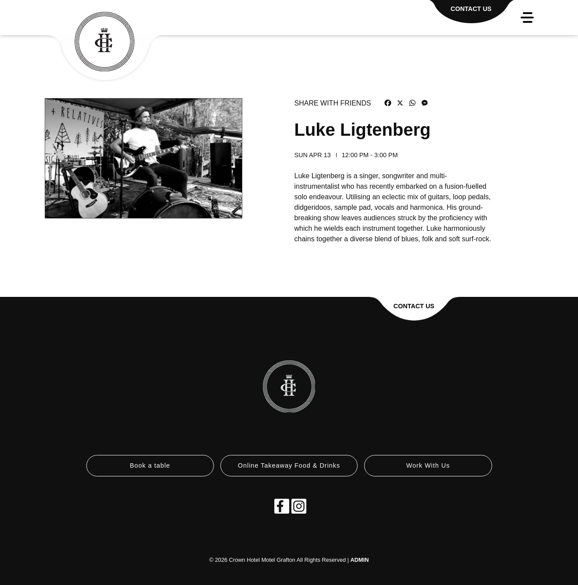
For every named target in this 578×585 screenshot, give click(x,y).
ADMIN (360, 560)
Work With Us (428, 465)
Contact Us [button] (414, 306)
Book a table (150, 465)
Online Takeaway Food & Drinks (289, 465)
